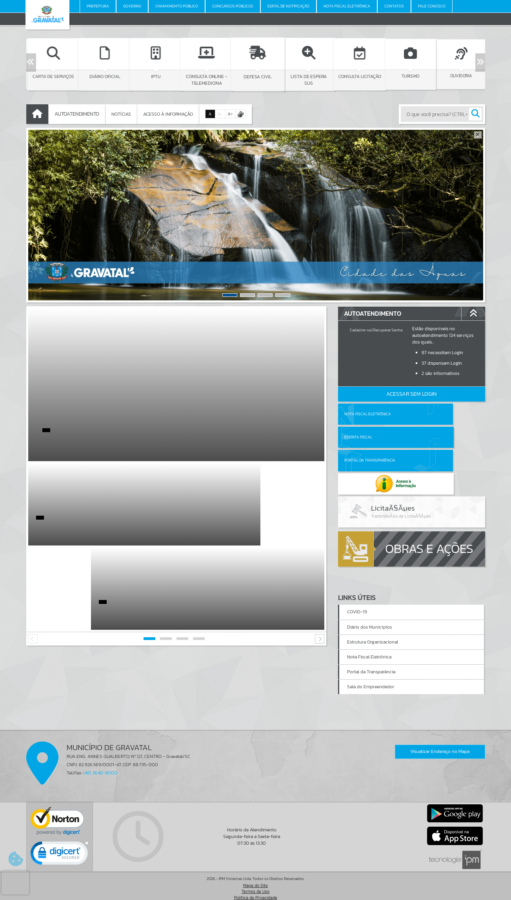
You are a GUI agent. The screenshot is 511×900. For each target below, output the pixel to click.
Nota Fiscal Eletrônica (367, 414)
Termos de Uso (255, 886)
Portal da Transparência (369, 437)
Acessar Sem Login (411, 394)
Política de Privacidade (255, 892)
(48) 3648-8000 (100, 767)
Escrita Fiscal (432, 414)
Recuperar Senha (387, 330)
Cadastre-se (360, 330)
